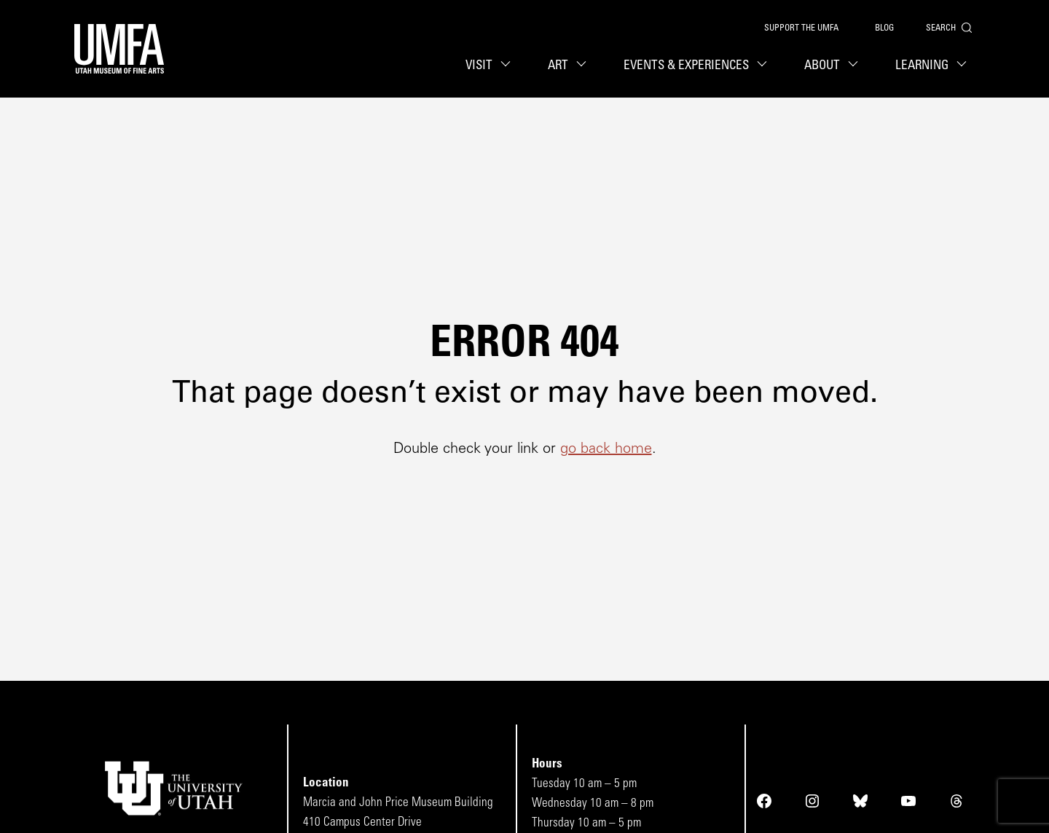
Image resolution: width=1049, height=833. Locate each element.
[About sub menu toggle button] (855, 65)
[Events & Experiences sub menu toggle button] (764, 65)
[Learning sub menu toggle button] (964, 65)
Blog (884, 28)
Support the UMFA (801, 28)
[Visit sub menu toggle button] (508, 65)
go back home (606, 449)
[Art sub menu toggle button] (583, 65)
